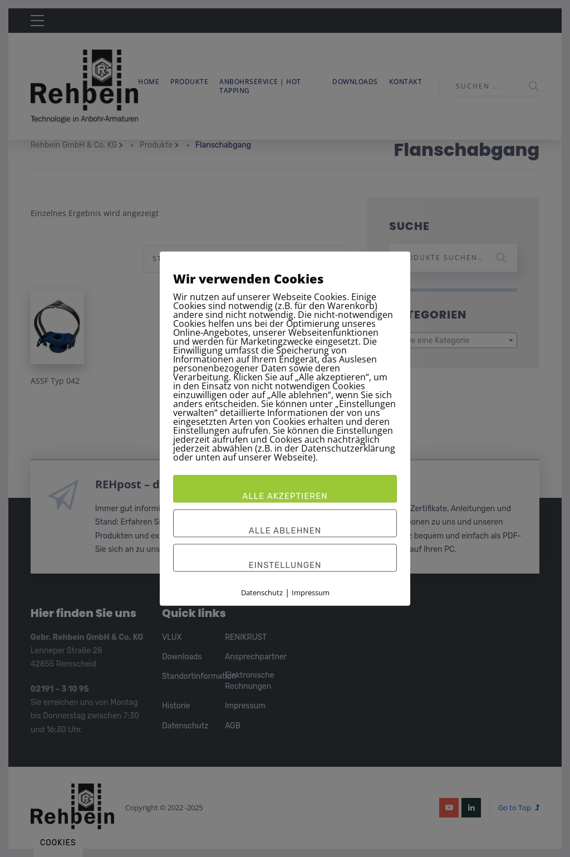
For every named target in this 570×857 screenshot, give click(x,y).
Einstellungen (285, 565)
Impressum (311, 592)
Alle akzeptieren (284, 496)
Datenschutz (262, 592)
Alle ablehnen (285, 530)
